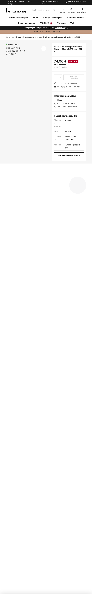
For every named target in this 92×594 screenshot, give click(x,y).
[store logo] (16, 10)
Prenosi (61, 176)
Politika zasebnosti (69, 489)
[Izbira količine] (58, 77)
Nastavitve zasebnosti (23, 573)
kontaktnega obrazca (34, 451)
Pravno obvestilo (68, 493)
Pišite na (9, 481)
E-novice (37, 478)
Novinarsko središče (42, 489)
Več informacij (41, 176)
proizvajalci (65, 457)
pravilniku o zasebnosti (72, 451)
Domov (8, 37)
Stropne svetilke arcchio (78, 342)
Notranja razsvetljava (19, 37)
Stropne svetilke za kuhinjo (52, 342)
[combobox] (43, 10)
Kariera (36, 508)
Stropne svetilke (32, 37)
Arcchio (67, 120)
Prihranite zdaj (60, 27)
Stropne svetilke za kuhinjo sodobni (22, 342)
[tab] (16, 176)
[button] (43, 48)
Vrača (8, 501)
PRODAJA (46, 23)
